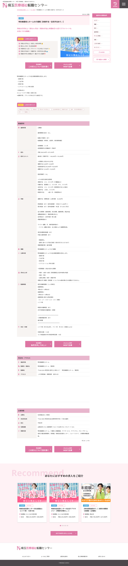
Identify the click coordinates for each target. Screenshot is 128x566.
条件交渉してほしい (38, 344)
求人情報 (33, 10)
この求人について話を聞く (38, 65)
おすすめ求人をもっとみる (64, 533)
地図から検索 (102, 59)
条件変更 (101, 52)
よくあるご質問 (45, 556)
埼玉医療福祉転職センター (23, 10)
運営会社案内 (64, 556)
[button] (60, 525)
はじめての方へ (26, 556)
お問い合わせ (101, 556)
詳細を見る (32, 502)
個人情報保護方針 (83, 556)
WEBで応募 (67, 65)
